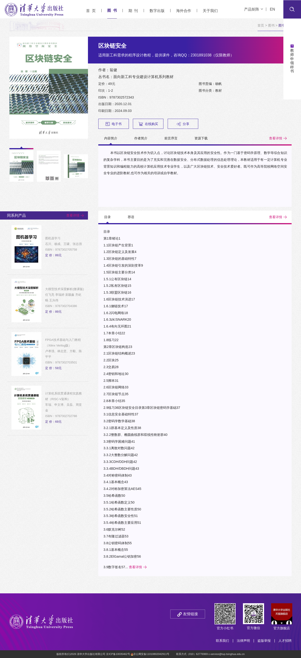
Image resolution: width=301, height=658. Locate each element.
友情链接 (190, 614)
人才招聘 (285, 640)
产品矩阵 (253, 9)
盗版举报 (264, 640)
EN (272, 9)
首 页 (91, 11)
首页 (260, 25)
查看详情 (275, 138)
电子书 (114, 124)
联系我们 (222, 640)
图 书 (112, 10)
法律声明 (243, 640)
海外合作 (183, 11)
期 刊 (133, 11)
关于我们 (210, 11)
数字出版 (157, 11)
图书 (271, 25)
